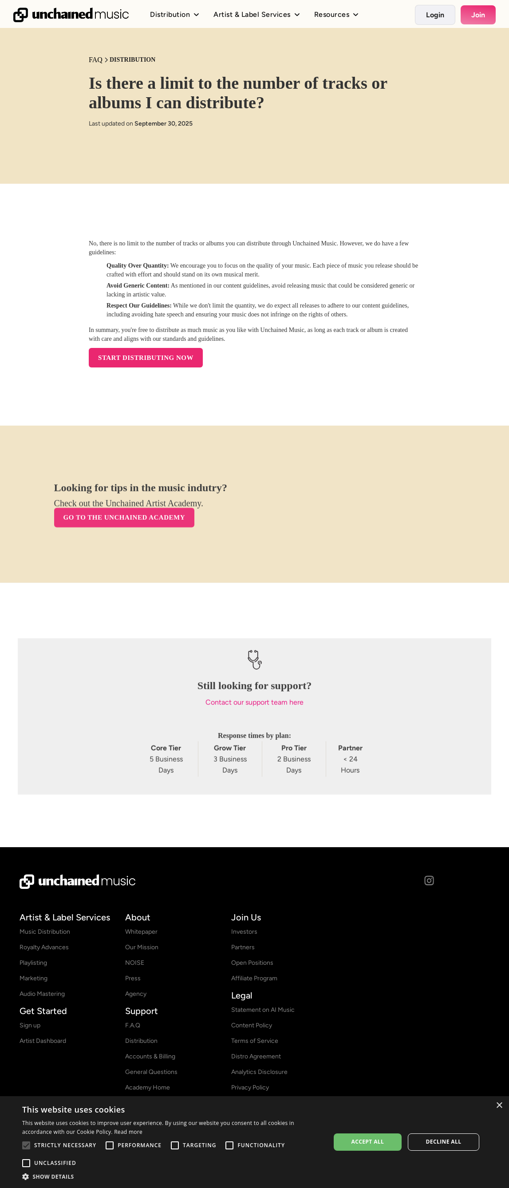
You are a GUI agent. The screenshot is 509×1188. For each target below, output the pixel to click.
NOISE (134, 963)
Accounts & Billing (150, 1056)
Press (133, 978)
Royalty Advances (44, 947)
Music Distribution (45, 931)
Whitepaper (141, 931)
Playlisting (33, 963)
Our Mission (141, 947)
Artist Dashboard (43, 1041)
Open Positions (252, 963)
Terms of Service (254, 1041)
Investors (244, 931)
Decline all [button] (444, 1141)
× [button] (499, 1105)
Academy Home (147, 1087)
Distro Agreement (256, 1056)
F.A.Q (132, 1025)
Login (435, 15)
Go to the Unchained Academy (124, 521)
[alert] (254, 1142)
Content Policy (251, 1025)
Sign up (30, 1025)
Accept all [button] (367, 1141)
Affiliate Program (254, 978)
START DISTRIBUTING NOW (145, 357)
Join (478, 15)
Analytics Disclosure (259, 1072)
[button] (171, 1176)
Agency (135, 994)
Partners (243, 947)
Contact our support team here (254, 707)
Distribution (141, 1041)
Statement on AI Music (263, 1010)
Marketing (33, 978)
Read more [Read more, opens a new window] (128, 1132)
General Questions (151, 1072)
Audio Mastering (42, 994)
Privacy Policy (250, 1087)
